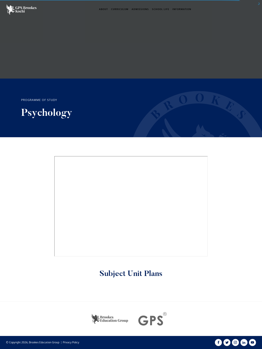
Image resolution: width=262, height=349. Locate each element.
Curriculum (119, 9)
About (103, 9)
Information (181, 9)
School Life (160, 9)
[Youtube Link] (252, 342)
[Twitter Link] (226, 342)
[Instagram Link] (235, 342)
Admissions (140, 9)
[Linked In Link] (243, 342)
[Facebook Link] (218, 342)
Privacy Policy (71, 342)
